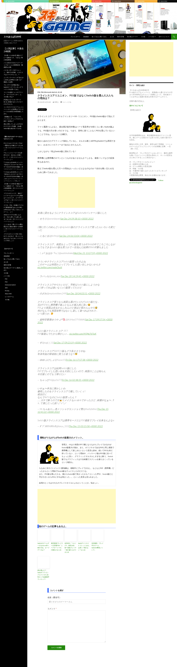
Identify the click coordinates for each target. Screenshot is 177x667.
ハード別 (151, 36)
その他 (143, 36)
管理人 (56, 102)
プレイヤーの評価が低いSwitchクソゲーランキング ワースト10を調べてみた (13, 87)
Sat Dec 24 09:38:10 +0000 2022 (77, 218)
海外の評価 (120, 36)
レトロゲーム (9, 297)
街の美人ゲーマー (132, 36)
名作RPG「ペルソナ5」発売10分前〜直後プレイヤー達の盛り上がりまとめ (70, 547)
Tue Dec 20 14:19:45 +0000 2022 (77, 276)
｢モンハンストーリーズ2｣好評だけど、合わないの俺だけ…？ (13, 155)
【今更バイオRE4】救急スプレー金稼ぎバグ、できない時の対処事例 (13, 57)
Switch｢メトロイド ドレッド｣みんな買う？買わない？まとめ (83, 546)
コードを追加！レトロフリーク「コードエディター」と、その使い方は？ (13, 94)
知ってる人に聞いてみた (99, 36)
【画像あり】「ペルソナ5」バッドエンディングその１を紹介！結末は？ (13, 119)
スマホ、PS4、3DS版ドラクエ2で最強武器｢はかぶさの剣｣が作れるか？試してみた (13, 207)
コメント (52, 608)
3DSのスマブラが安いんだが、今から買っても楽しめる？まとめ (12, 217)
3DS (6, 288)
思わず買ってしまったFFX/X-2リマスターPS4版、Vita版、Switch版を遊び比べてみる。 (13, 126)
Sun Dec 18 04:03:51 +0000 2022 (83, 293)
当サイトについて (164, 36)
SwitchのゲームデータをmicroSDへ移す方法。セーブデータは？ (43, 546)
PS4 (42, 92)
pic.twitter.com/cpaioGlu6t (49, 267)
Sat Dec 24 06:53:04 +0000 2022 (76, 235)
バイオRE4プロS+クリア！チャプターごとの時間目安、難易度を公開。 (13, 65)
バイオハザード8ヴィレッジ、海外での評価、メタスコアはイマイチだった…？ (13, 72)
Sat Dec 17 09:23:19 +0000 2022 (70, 342)
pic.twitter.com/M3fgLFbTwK (82, 333)
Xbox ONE (8, 294)
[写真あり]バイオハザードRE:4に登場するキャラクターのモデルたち (13, 102)
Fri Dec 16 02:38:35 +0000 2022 (78, 380)
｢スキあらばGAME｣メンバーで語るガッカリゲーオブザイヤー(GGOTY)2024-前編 (13, 164)
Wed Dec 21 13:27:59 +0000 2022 (91, 253)
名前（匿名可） (54, 597)
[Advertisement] (76, 192)
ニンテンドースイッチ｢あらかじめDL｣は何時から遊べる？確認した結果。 (14, 80)
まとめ (112, 36)
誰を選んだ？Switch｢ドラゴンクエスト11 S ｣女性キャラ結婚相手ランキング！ (43, 574)
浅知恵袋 (86, 36)
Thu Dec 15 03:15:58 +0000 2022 (86, 426)
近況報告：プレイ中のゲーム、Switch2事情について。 (97, 546)
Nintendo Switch (50, 92)
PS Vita (7, 291)
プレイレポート (75, 36)
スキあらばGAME (12, 36)
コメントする (66, 102)
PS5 (38, 92)
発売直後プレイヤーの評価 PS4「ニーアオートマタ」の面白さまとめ (57, 546)
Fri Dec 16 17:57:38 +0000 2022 (82, 359)
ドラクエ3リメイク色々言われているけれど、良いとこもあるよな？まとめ (13, 236)
